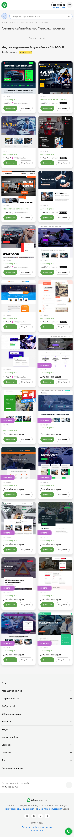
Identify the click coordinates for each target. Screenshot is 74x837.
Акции (5, 729)
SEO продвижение (11, 713)
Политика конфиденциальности (37, 827)
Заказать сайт (59, 7)
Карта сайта (37, 830)
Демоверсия (10, 108)
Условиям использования (49, 809)
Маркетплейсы (9, 737)
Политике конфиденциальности (20, 809)
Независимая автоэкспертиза (53, 99)
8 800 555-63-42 (58, 5)
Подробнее (25, 108)
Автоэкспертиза (10, 99)
